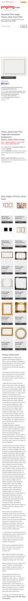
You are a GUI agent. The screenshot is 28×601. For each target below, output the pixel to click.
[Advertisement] (14, 43)
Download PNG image (8, 77)
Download (7, 222)
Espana (11, 1)
